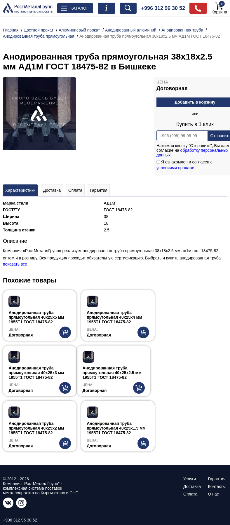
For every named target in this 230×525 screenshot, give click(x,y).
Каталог (80, 8)
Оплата (75, 190)
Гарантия (98, 190)
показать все (15, 264)
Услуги (189, 424)
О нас (213, 439)
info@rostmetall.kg (21, 477)
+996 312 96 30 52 (163, 8)
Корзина (219, 8)
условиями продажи (175, 167)
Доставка (52, 190)
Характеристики (20, 190)
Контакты (217, 431)
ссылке (56, 500)
